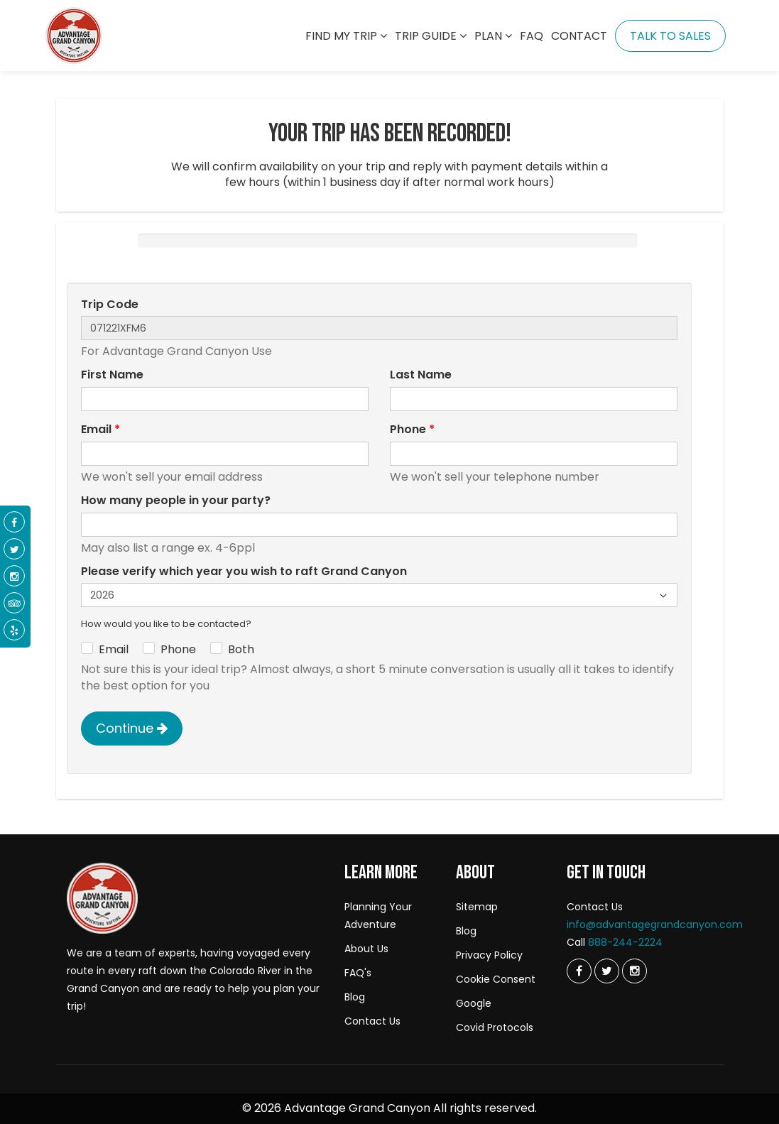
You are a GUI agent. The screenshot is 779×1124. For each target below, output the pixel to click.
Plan (493, 36)
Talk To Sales (670, 36)
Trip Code (109, 304)
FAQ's (357, 973)
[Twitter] (579, 971)
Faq (531, 36)
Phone (412, 429)
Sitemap (477, 907)
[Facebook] (14, 522)
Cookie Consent (495, 979)
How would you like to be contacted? (166, 624)
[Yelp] (14, 630)
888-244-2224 (625, 942)
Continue (132, 728)
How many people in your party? (176, 500)
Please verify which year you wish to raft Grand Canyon (244, 571)
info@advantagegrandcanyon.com (655, 924)
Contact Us (372, 1021)
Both (241, 650)
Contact (579, 36)
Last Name (421, 375)
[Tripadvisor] (14, 603)
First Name (112, 375)
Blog (354, 997)
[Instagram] (634, 971)
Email (100, 429)
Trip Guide (431, 36)
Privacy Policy (489, 955)
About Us (366, 949)
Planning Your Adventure (378, 916)
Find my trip (346, 36)
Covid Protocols (494, 1027)
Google (473, 1003)
